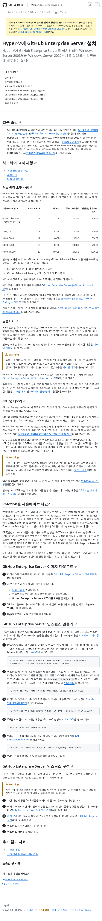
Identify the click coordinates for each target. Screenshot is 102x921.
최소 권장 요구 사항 (17, 170)
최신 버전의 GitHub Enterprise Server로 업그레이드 (42, 28)
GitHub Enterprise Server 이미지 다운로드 (39, 566)
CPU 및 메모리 (15, 179)
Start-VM (69, 719)
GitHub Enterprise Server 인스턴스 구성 (37, 766)
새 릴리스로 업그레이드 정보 (22, 853)
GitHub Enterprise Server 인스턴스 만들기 (39, 623)
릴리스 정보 (18, 590)
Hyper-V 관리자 (70, 142)
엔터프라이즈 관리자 (17, 12)
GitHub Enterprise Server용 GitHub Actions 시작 (29, 378)
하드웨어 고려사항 (89, 635)
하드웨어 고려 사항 (19, 162)
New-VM (33, 652)
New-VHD (69, 682)
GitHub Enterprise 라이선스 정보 (49, 133)
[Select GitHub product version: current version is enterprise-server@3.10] (48, 5)
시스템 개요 (69, 367)
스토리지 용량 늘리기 (68, 308)
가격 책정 (62, 909)
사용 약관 (28, 909)
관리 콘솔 (12, 816)
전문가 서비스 (76, 909)
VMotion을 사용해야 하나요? (27, 503)
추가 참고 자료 (15, 841)
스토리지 (12, 174)
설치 (32, 12)
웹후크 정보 (80, 469)
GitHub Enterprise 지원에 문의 (32, 31)
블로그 (88, 909)
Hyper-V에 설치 (61, 12)
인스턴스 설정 (43, 12)
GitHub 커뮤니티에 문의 (15, 879)
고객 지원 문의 (10, 883)
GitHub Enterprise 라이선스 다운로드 (74, 574)
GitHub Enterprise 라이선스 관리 (33, 810)
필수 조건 (11, 122)
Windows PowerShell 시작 (40, 152)
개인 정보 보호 (42, 909)
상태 (54, 909)
